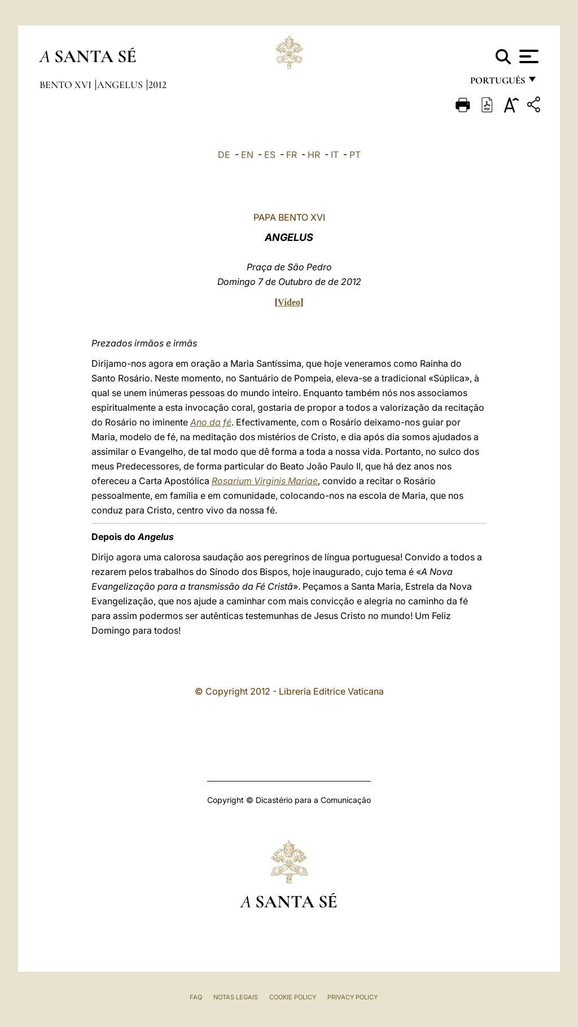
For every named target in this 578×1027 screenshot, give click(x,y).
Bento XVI (67, 84)
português (497, 83)
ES (269, 154)
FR (291, 154)
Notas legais (235, 997)
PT (355, 154)
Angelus (121, 84)
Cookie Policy (292, 997)
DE (224, 154)
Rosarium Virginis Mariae (265, 480)
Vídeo (289, 302)
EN (247, 154)
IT (335, 154)
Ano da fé (210, 422)
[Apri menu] (527, 56)
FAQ (196, 997)
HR (314, 154)
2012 (157, 84)
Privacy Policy (352, 997)
